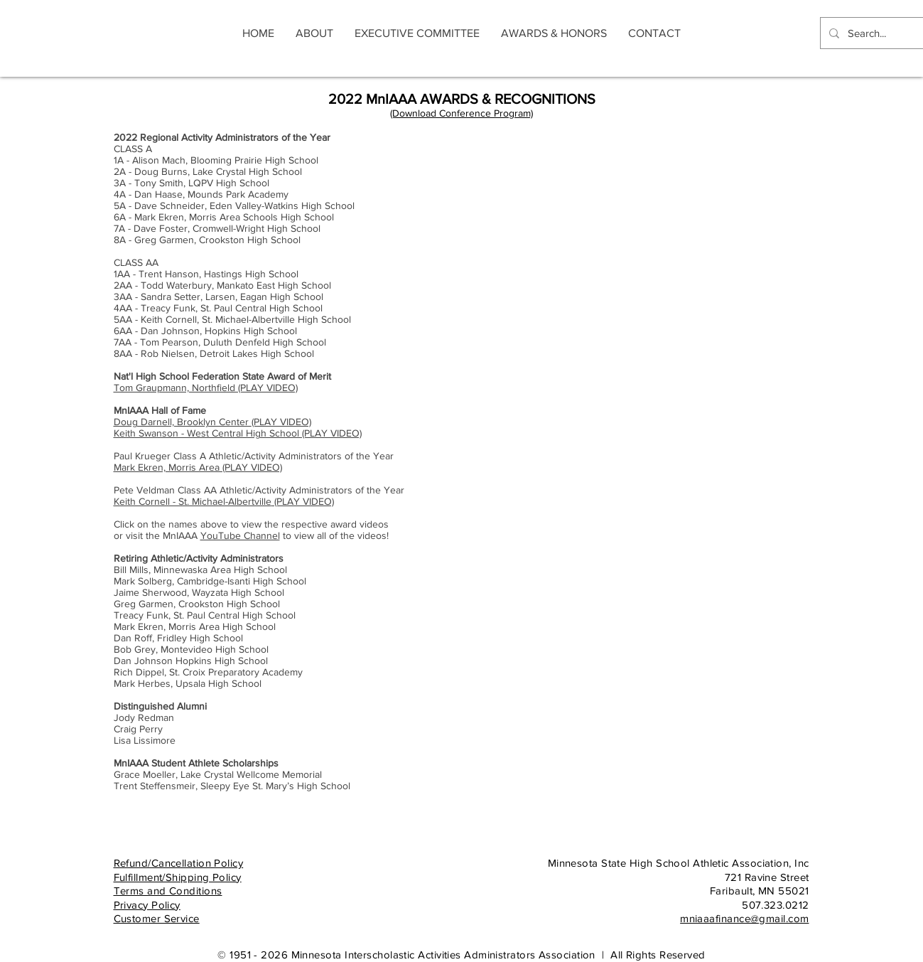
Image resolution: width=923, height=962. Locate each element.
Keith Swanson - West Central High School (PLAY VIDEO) (238, 433)
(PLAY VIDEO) (212, 421)
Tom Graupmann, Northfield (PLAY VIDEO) (206, 387)
